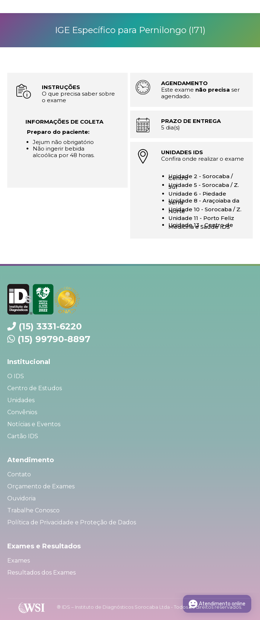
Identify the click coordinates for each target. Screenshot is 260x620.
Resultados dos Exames (41, 572)
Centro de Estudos (34, 388)
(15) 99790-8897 (53, 339)
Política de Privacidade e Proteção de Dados (71, 522)
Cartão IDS (22, 436)
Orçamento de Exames (41, 486)
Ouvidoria (21, 498)
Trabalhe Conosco (33, 510)
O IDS (15, 376)
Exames (18, 560)
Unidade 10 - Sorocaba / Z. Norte (204, 210)
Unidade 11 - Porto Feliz (201, 218)
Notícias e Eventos (33, 424)
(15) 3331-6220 (50, 326)
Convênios (22, 412)
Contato (19, 474)
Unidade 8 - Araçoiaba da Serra (203, 201)
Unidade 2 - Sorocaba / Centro (200, 177)
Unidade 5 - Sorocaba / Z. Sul (203, 186)
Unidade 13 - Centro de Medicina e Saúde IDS (200, 226)
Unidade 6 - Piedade (197, 194)
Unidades (21, 400)
